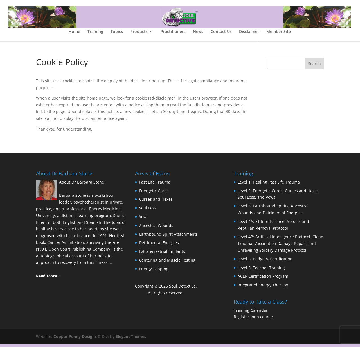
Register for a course (253, 319)
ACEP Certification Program (263, 279)
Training (95, 34)
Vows (143, 219)
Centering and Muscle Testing (167, 263)
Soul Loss (147, 210)
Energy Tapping (153, 271)
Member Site (278, 34)
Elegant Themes (131, 339)
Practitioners (173, 34)
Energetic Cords (154, 193)
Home (74, 34)
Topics (117, 34)
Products (139, 34)
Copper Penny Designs (75, 339)
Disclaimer (249, 34)
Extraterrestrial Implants (162, 254)
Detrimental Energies (159, 245)
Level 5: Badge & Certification (265, 261)
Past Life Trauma (154, 184)
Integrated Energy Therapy (263, 287)
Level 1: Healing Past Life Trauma (269, 184)
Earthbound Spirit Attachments (168, 236)
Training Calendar (251, 312)
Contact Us (221, 34)
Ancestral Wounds (156, 228)
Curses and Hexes (156, 202)
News (198, 34)
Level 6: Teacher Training (261, 270)
